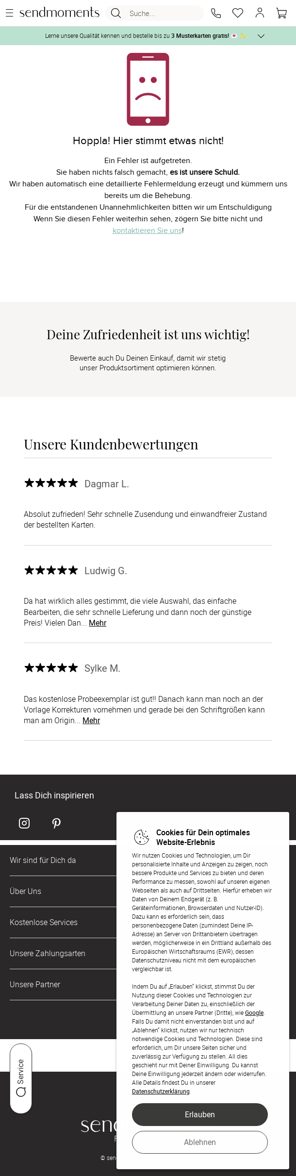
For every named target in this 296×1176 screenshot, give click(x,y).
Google (254, 1012)
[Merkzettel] (238, 13)
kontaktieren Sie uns (147, 230)
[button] (216, 13)
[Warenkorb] (281, 13)
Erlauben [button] (200, 1114)
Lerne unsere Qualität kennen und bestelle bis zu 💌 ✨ (146, 35)
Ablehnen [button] (200, 1142)
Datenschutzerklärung (161, 1091)
